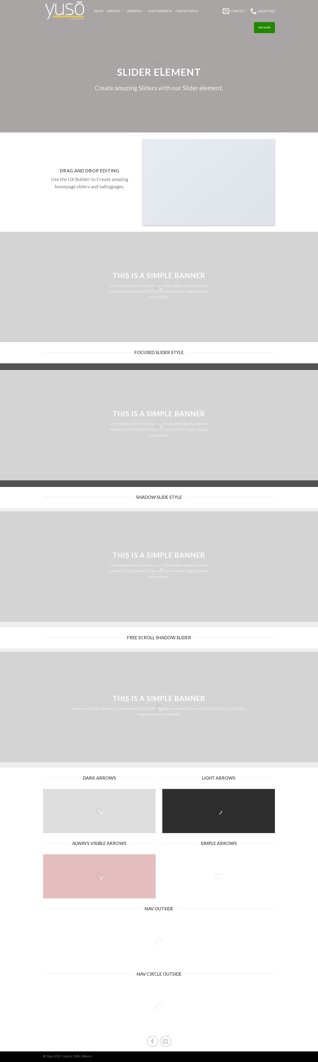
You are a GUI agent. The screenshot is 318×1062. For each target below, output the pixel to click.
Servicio (115, 11)
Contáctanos (187, 11)
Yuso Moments (160, 11)
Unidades (136, 11)
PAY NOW (264, 27)
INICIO (99, 11)
